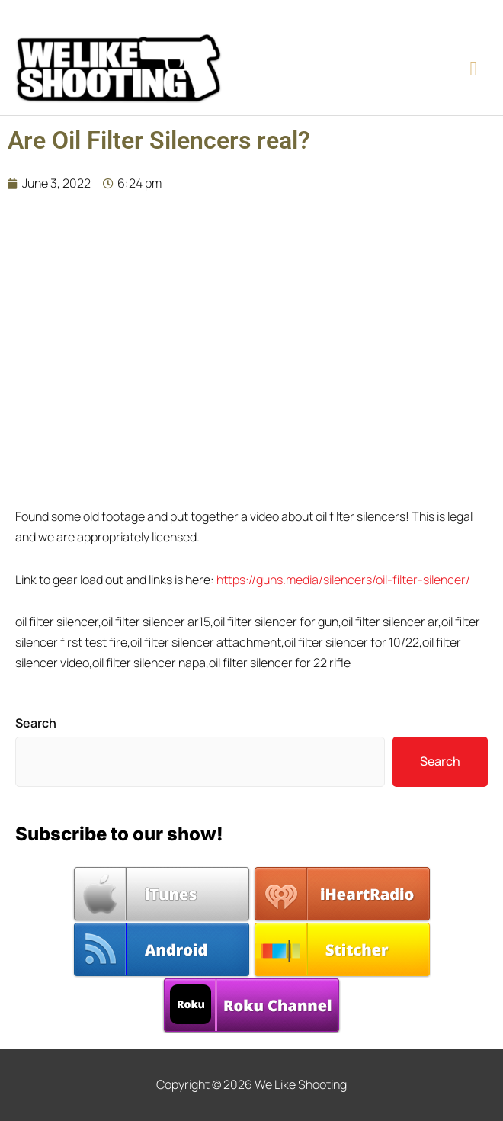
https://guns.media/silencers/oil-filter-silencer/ (343, 579)
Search (35, 723)
